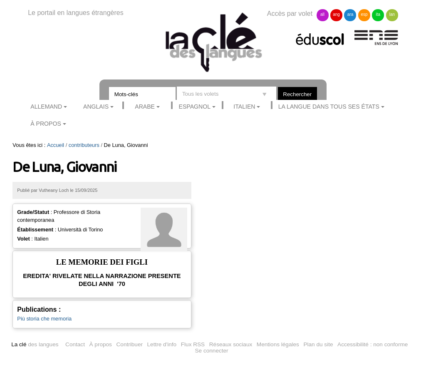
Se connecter (211, 351)
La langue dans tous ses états (328, 106)
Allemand (46, 106)
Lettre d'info (162, 344)
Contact (75, 344)
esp (364, 14)
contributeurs (84, 145)
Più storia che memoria (44, 318)
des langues (34, 344)
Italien (244, 106)
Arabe (145, 106)
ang (336, 14)
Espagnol (195, 106)
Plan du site (318, 344)
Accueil (55, 145)
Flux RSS (193, 344)
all (322, 14)
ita (378, 14)
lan (392, 14)
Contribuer (129, 344)
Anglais (96, 106)
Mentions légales (278, 344)
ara (350, 14)
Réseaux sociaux (231, 344)
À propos (45, 123)
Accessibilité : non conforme (372, 344)
